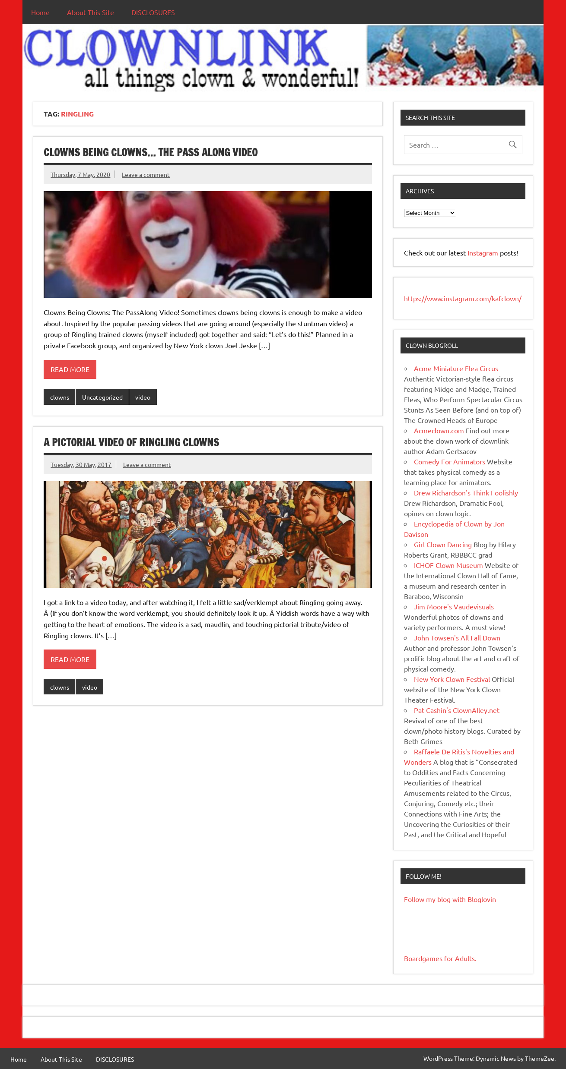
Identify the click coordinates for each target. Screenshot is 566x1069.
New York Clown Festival (452, 679)
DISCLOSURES (153, 12)
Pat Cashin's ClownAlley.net (456, 710)
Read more (70, 369)
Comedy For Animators (449, 461)
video (142, 397)
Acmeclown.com (439, 430)
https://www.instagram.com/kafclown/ (462, 298)
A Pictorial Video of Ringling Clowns (131, 442)
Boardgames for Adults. (440, 958)
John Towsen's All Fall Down (457, 637)
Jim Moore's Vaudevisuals (454, 606)
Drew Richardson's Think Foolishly (466, 492)
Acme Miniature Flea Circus (456, 368)
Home (40, 12)
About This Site (90, 12)
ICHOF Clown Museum (448, 565)
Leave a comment (146, 174)
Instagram (483, 252)
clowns (59, 397)
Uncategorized (102, 397)
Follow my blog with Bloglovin (450, 899)
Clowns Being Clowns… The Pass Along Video (151, 152)
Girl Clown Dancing (443, 544)
